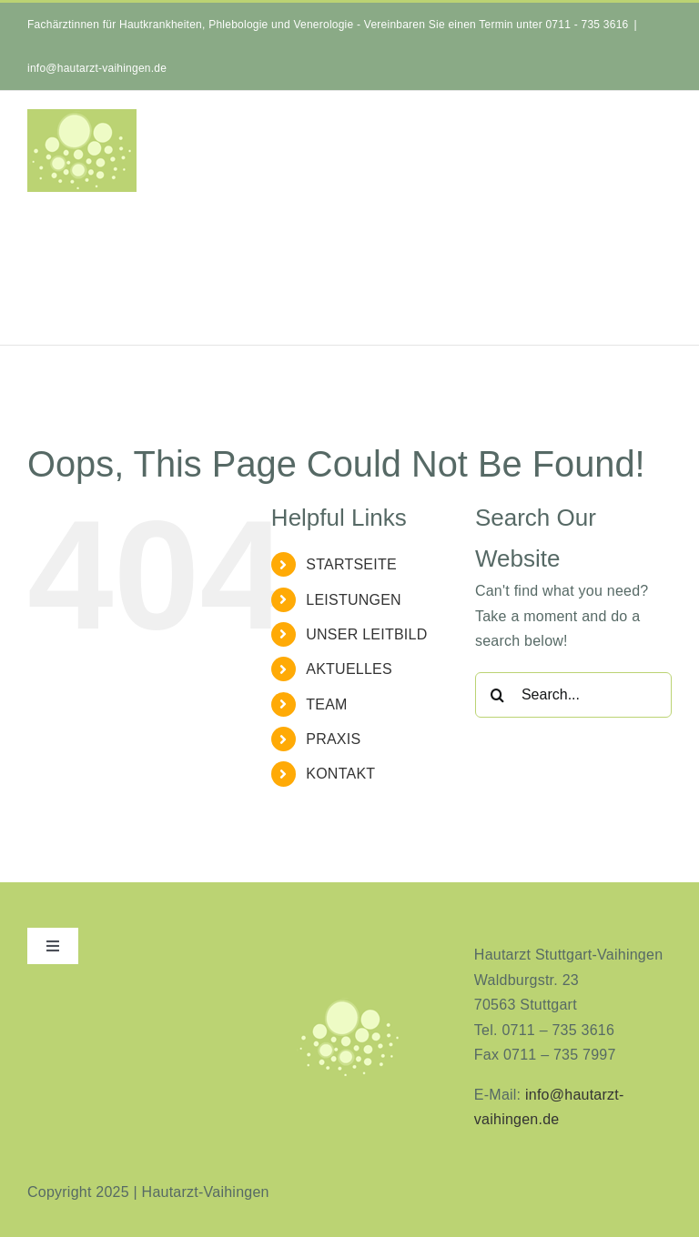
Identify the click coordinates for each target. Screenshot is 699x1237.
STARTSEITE (351, 564)
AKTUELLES (349, 669)
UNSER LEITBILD (366, 634)
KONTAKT (340, 773)
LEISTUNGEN (353, 600)
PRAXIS (333, 739)
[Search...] (573, 695)
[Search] (498, 695)
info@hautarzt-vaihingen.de (97, 68)
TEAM (326, 704)
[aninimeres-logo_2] (349, 1003)
